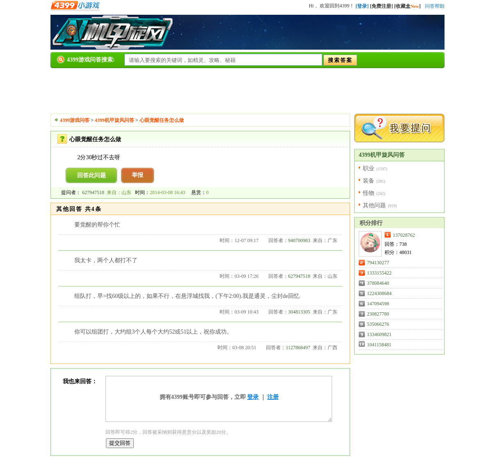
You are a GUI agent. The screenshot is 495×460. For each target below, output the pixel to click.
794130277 (378, 262)
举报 (137, 175)
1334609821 (379, 334)
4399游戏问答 (74, 120)
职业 (368, 168)
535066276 (378, 324)
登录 (253, 397)
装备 (368, 181)
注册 (273, 397)
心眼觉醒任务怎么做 (162, 120)
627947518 (93, 192)
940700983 (299, 240)
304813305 (299, 312)
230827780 (378, 314)
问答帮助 (435, 6)
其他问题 (374, 205)
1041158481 (379, 345)
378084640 (378, 283)
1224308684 (379, 293)
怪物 (368, 193)
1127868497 (298, 347)
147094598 (378, 304)
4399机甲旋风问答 (114, 120)
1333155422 (379, 273)
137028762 (404, 235)
